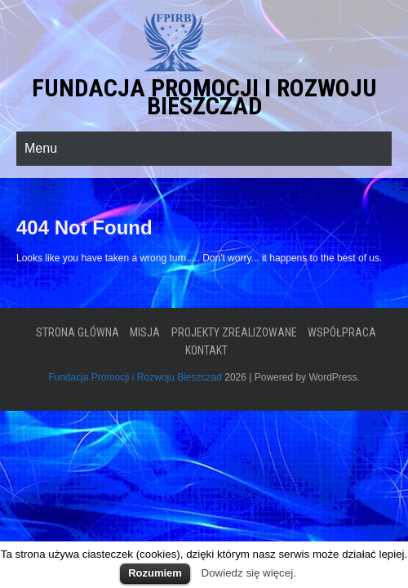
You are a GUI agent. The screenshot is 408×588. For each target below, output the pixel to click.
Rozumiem (155, 573)
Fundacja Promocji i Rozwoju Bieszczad (204, 97)
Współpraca (342, 332)
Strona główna (77, 332)
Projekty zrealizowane (234, 332)
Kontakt (206, 350)
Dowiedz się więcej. (249, 573)
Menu (40, 148)
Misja (145, 332)
